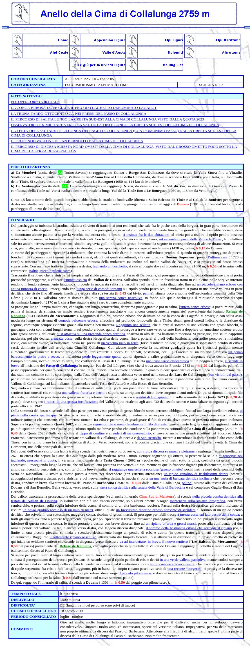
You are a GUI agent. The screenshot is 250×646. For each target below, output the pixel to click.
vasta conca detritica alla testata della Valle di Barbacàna (142, 487)
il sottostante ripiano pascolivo (73, 537)
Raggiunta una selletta (133, 325)
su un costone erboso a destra (172, 564)
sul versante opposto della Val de (190, 239)
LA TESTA (19, 131)
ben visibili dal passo (224, 374)
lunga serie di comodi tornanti (99, 289)
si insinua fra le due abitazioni (146, 234)
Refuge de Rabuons (75, 546)
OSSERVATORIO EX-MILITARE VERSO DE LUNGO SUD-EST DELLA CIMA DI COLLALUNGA (115, 125)
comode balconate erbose (78, 320)
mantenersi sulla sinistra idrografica (197, 501)
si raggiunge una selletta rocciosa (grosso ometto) (146, 469)
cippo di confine (92, 433)
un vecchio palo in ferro (119, 343)
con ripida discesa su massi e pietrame (165, 451)
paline (147, 293)
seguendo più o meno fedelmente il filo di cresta (130, 424)
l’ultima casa (217, 257)
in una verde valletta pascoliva (183, 559)
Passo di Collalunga (62, 365)
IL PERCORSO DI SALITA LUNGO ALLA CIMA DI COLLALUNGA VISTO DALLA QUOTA (107, 119)
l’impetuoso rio (75, 280)
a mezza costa (61, 338)
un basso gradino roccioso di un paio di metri (58, 510)
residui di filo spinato (152, 397)
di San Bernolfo (149, 438)
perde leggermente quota (101, 356)
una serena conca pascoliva (120, 298)
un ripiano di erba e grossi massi (171, 523)
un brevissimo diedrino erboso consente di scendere (155, 510)
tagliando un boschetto (110, 266)
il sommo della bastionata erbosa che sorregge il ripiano (189, 528)
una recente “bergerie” (185, 568)
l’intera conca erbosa (194, 307)
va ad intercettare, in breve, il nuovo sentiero (153, 541)
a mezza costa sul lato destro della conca (208, 514)
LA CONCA (20, 108)
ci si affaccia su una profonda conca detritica (91, 334)
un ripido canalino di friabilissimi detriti (196, 474)
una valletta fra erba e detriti (83, 392)
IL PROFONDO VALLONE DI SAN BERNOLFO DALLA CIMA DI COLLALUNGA (77, 141)
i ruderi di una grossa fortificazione (71, 401)
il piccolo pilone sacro (135, 573)
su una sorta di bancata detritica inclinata (180, 478)
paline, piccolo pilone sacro (50, 271)
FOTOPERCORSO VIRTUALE (35, 102)
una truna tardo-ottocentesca (167, 361)
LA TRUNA (20, 113)
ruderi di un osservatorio (132, 433)
